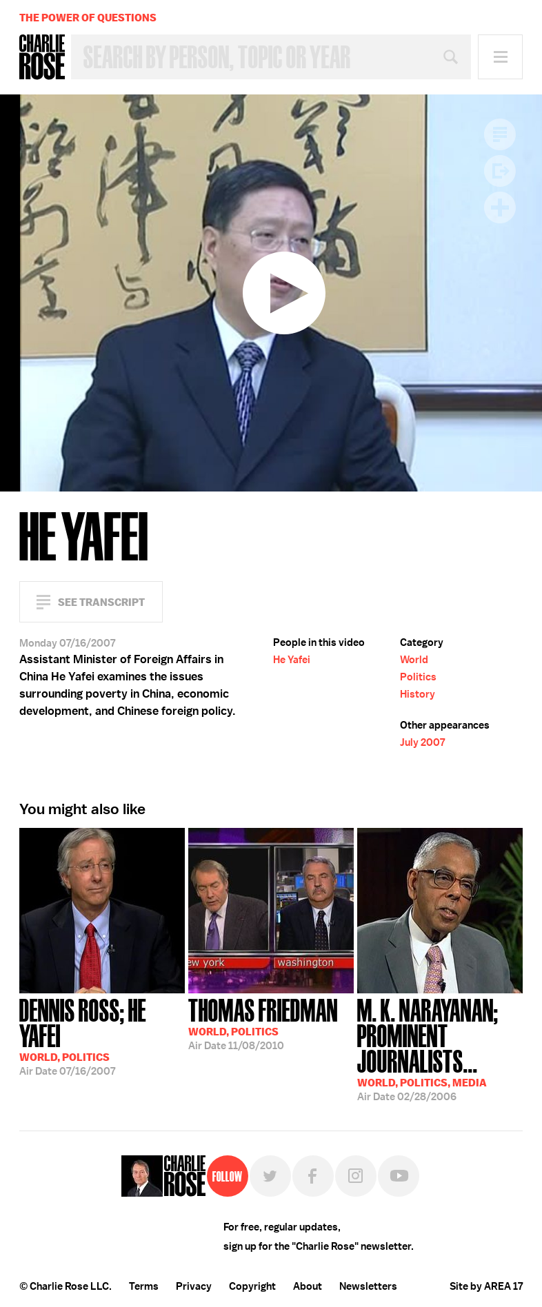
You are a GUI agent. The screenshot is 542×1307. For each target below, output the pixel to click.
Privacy (194, 1286)
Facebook (313, 1176)
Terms (144, 1286)
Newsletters (368, 1286)
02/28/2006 (440, 1048)
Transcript (500, 134)
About (307, 1286)
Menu (500, 56)
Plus (500, 207)
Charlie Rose (42, 57)
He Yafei (291, 660)
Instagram (356, 1176)
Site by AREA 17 (486, 1286)
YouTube (398, 1176)
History (417, 694)
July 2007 (422, 742)
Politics (418, 677)
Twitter (270, 1176)
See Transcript (101, 602)
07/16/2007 (102, 1035)
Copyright (252, 1286)
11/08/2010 (263, 1023)
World (414, 660)
